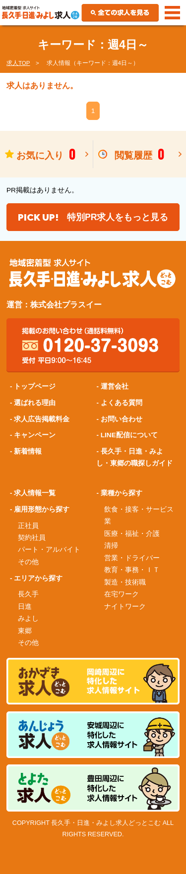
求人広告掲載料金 (41, 419)
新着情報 (28, 451)
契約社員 (32, 537)
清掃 (111, 545)
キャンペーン (35, 435)
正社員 (28, 525)
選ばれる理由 (35, 403)
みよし (28, 618)
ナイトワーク (125, 606)
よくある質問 (121, 403)
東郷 (25, 631)
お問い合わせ (121, 419)
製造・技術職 (125, 582)
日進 (25, 606)
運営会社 (114, 386)
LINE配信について (129, 435)
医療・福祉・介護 (132, 533)
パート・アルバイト (49, 549)
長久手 (28, 594)
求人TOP (18, 63)
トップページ (35, 386)
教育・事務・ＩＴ (132, 570)
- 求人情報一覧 (33, 493)
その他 (28, 562)
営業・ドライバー (132, 558)
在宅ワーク (121, 594)
